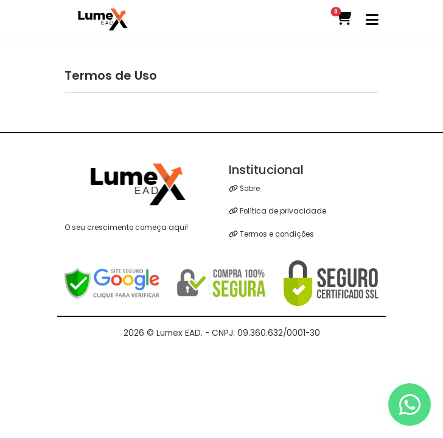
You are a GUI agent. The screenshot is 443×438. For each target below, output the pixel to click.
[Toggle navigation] (372, 19)
